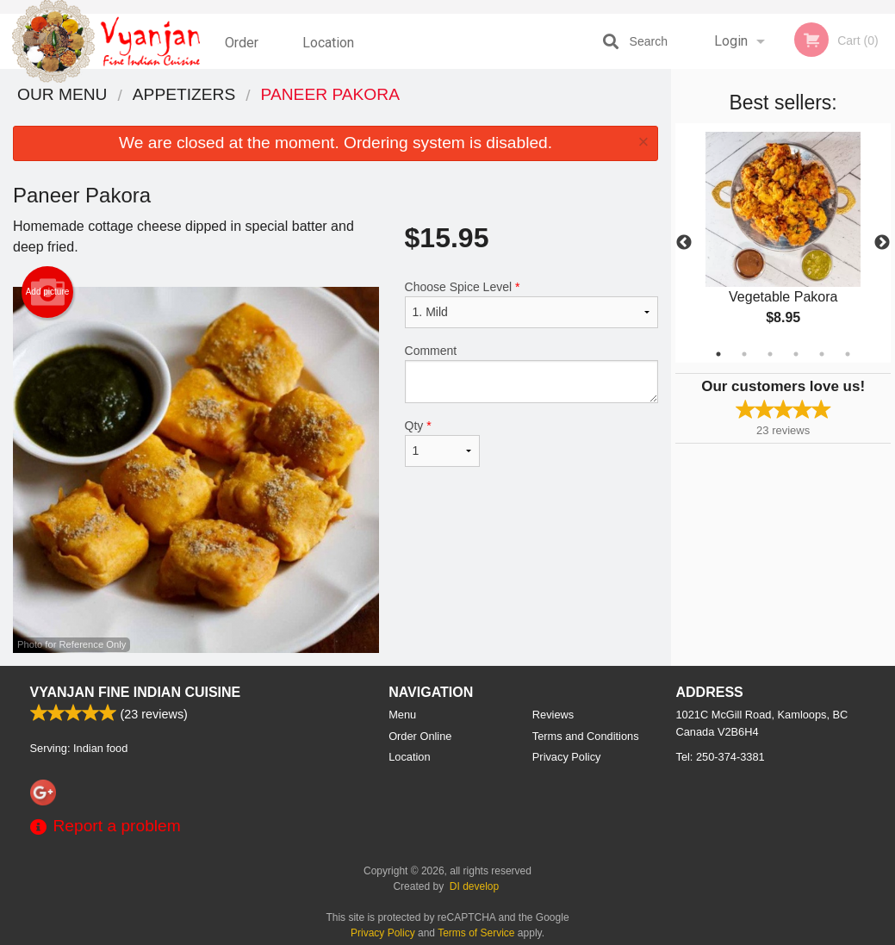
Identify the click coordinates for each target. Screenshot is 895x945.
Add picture (48, 292)
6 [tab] (847, 354)
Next (882, 243)
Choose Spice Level (532, 304)
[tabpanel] (783, 242)
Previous (684, 243)
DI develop (474, 886)
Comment (532, 373)
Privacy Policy (566, 756)
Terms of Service (476, 933)
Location (328, 41)
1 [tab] (718, 354)
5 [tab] (821, 354)
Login (731, 41)
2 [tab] (744, 354)
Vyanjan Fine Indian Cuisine (135, 692)
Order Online (244, 51)
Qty (443, 443)
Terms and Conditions (585, 736)
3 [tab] (770, 354)
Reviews (553, 714)
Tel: (720, 756)
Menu (402, 714)
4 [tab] (796, 354)
